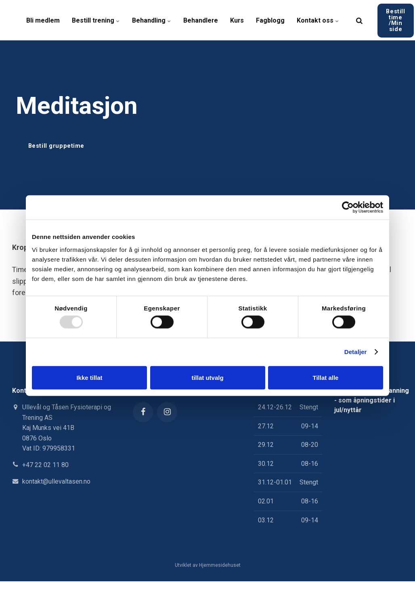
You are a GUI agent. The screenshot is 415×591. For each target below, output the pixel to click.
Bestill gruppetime (56, 146)
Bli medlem (43, 20)
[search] (360, 20)
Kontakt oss (319, 20)
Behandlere (201, 20)
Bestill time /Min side (396, 20)
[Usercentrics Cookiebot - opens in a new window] (347, 207)
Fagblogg (271, 20)
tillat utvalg (207, 377)
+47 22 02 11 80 (45, 465)
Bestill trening (96, 20)
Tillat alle (326, 377)
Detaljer (355, 351)
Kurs (238, 20)
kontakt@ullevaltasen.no (56, 481)
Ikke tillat (89, 377)
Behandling (152, 20)
